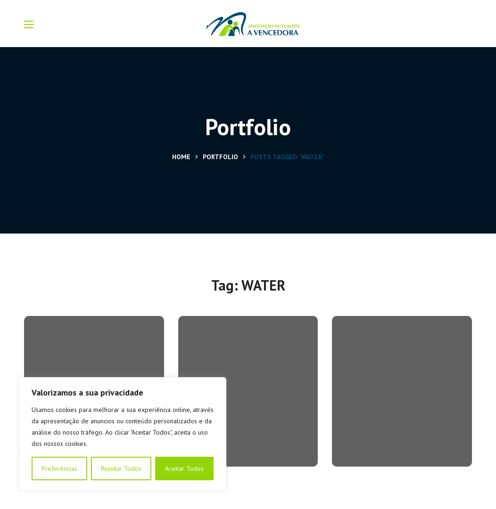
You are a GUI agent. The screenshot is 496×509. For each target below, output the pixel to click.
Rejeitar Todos (121, 468)
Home (181, 157)
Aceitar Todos (184, 468)
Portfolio (220, 157)
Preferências (59, 468)
